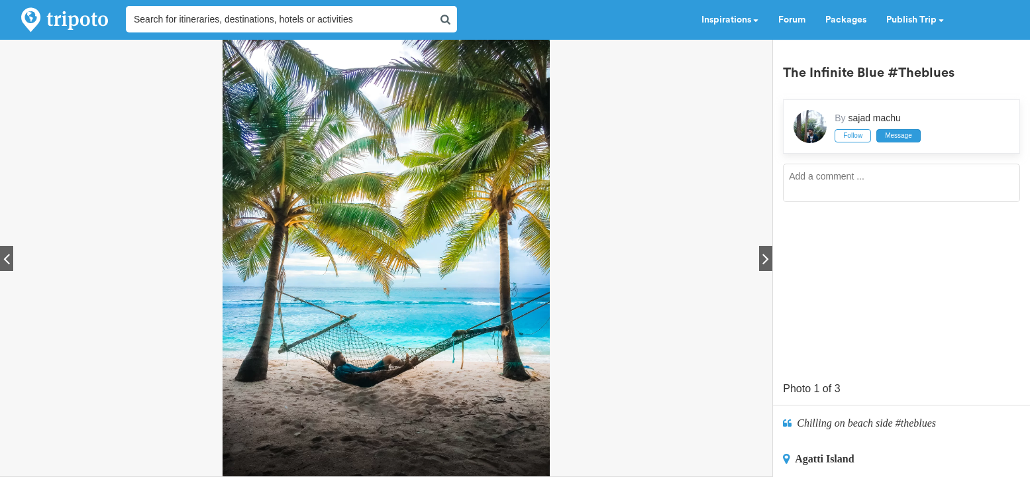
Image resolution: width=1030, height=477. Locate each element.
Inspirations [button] (729, 20)
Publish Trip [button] (915, 20)
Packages (845, 20)
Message (898, 135)
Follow (852, 135)
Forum (791, 20)
